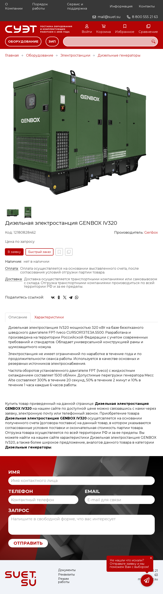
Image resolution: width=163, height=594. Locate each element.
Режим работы (63, 580)
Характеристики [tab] (49, 317)
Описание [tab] (17, 317)
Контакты (147, 6)
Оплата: (11, 269)
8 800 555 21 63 (145, 17)
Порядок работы (40, 6)
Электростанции (75, 55)
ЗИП (52, 41)
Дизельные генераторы (119, 55)
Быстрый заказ (39, 252)
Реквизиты (66, 574)
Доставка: (13, 279)
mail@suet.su (109, 17)
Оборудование (23, 41)
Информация (121, 6)
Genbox (151, 232)
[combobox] (110, 41)
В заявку (14, 252)
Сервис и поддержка (77, 6)
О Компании (13, 6)
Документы (67, 570)
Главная (12, 55)
